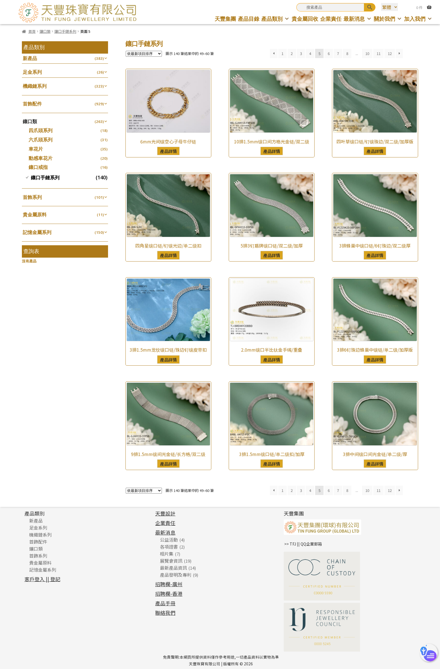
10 (367, 53)
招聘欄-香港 (168, 593)
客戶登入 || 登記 (42, 579)
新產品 (30, 58)
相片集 (166, 553)
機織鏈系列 (35, 86)
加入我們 (418, 18)
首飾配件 (32, 103)
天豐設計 (165, 513)
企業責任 (331, 18)
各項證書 (169, 546)
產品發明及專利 (175, 574)
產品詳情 (168, 151)
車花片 (36, 149)
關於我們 (388, 18)
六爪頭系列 (40, 139)
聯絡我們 (165, 612)
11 (379, 53)
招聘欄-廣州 (168, 584)
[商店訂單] (144, 54)
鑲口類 (45, 31)
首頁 (32, 31)
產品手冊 (165, 603)
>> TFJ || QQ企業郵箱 (303, 544)
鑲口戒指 (38, 167)
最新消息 (357, 18)
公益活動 (169, 539)
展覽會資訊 (171, 560)
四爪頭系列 (40, 130)
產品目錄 (248, 18)
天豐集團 (225, 18)
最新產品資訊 (173, 567)
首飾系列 (32, 197)
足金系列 (32, 72)
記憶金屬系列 (37, 232)
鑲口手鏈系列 (65, 31)
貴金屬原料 (35, 214)
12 (390, 53)
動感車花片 (40, 158)
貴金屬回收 (305, 18)
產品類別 (275, 18)
